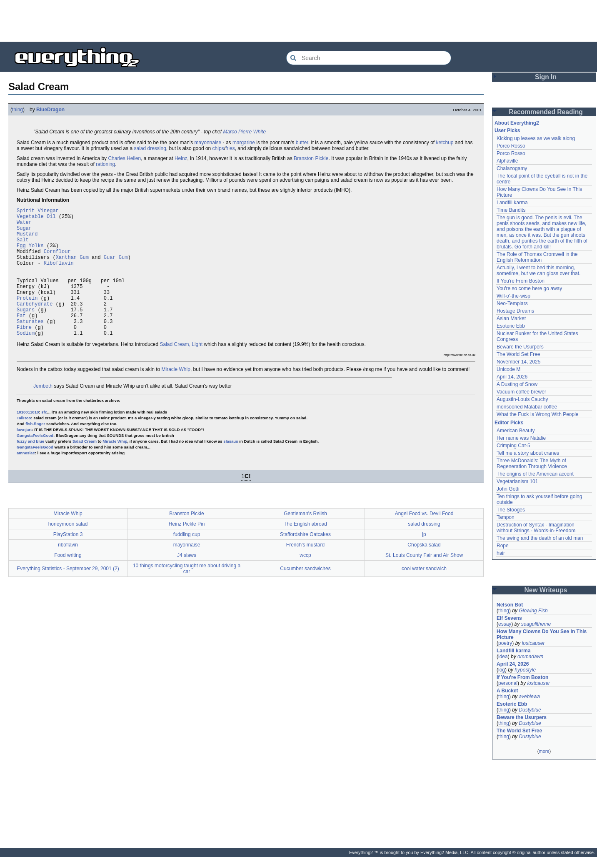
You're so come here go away (529, 288)
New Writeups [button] (546, 590)
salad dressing (150, 148)
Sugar (24, 232)
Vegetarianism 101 (517, 481)
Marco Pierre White (244, 132)
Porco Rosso (511, 146)
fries (230, 148)
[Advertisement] (298, 21)
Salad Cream (84, 468)
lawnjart (24, 457)
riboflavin (68, 572)
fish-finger (35, 451)
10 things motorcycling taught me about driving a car (186, 596)
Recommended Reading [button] (546, 111)
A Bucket (507, 691)
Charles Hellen (124, 158)
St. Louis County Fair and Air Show (424, 583)
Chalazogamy (512, 168)
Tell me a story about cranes (528, 453)
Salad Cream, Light (181, 372)
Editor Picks (509, 423)
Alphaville (507, 161)
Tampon (506, 517)
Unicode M (508, 369)
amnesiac (26, 480)
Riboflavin (59, 275)
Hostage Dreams (515, 311)
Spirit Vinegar (38, 211)
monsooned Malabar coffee (527, 407)
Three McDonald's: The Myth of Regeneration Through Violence (532, 463)
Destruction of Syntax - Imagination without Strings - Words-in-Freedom (536, 528)
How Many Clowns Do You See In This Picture (542, 634)
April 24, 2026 (513, 664)
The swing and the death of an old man (540, 538)
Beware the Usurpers (520, 347)
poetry (505, 643)
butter (302, 142)
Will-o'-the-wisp (513, 296)
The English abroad (305, 551)
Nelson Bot (510, 605)
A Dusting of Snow (517, 384)
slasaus (230, 468)
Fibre (24, 353)
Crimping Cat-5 (513, 446)
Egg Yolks (30, 254)
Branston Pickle (311, 158)
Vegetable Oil (36, 218)
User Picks (507, 130)
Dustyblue (530, 710)
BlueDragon (50, 110)
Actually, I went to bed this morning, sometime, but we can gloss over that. (538, 270)
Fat (21, 339)
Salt (23, 247)
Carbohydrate (34, 324)
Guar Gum (116, 268)
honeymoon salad (68, 551)
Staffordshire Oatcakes (305, 562)
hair (501, 553)
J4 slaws (186, 583)
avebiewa (529, 696)
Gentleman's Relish (305, 541)
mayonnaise (208, 142)
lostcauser (533, 643)
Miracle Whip (176, 397)
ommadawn (530, 656)
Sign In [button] (546, 76)
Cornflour (57, 261)
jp (424, 562)
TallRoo (24, 445)
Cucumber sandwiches (305, 596)
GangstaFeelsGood (35, 463)
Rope (503, 546)
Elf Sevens (509, 618)
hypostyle (525, 670)
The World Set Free (518, 354)
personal (507, 683)
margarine (243, 142)
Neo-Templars (512, 303)
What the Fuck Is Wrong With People (538, 414)
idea (503, 656)
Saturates (30, 346)
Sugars (26, 332)
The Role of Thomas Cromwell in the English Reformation (537, 257)
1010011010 (28, 439)
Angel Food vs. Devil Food (424, 541)
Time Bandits (511, 210)
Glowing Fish (533, 611)
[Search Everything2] (368, 58)
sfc (44, 439)
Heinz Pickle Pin (187, 551)
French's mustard (305, 572)
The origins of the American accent (535, 474)
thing (17, 110)
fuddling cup (186, 562)
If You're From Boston (521, 281)
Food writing (67, 583)
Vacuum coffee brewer (521, 392)
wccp (305, 583)
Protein (27, 317)
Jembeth (42, 413)
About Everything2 (517, 123)
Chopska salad (423, 572)
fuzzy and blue (30, 468)
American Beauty (516, 431)
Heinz (181, 158)
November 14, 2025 (518, 362)
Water (24, 225)
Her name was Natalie (521, 438)
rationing (105, 164)
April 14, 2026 (512, 377)
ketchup (444, 142)
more (544, 751)
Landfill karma (512, 202)
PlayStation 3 (68, 562)
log (501, 670)
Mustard (27, 239)
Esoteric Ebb (511, 326)
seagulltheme (536, 624)
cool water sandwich (424, 596)
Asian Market (511, 318)
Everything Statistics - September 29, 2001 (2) (68, 596)
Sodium (26, 360)
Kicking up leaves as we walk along (536, 138)
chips (218, 148)
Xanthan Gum (72, 268)
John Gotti (508, 489)
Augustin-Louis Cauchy (522, 399)
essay (504, 624)
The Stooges (511, 510)
